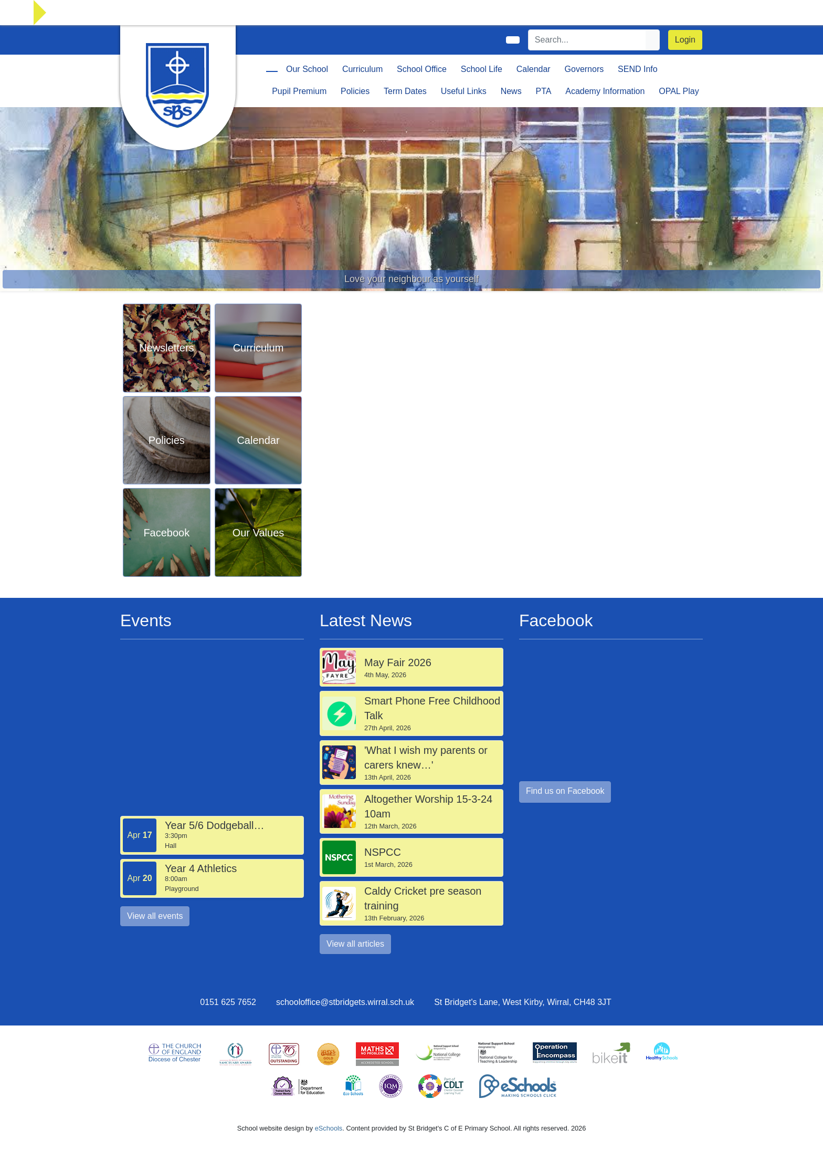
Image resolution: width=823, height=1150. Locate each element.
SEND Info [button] (638, 69)
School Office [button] (422, 69)
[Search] (587, 40)
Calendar (533, 69)
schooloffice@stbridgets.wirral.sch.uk (345, 1002)
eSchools (329, 1128)
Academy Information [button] (605, 91)
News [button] (511, 91)
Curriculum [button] (362, 69)
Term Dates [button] (405, 91)
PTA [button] (543, 91)
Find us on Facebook (565, 790)
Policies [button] (355, 91)
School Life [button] (481, 69)
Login (685, 39)
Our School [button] (307, 69)
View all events (155, 915)
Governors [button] (584, 69)
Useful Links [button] (464, 91)
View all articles (355, 943)
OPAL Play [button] (679, 91)
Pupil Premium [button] (299, 91)
